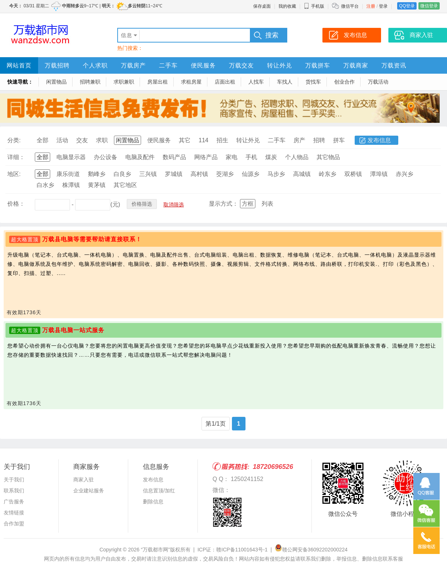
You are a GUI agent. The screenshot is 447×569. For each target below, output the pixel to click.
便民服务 (203, 65)
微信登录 (429, 5)
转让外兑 (279, 65)
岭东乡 (327, 174)
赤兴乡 (404, 174)
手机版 (314, 6)
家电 (231, 157)
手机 (251, 157)
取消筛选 (173, 205)
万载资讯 (393, 65)
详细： (16, 157)
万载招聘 (57, 65)
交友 (82, 140)
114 (203, 140)
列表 (267, 204)
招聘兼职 (90, 82)
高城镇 (302, 174)
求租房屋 (191, 82)
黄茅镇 (97, 185)
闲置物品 (56, 82)
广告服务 (14, 501)
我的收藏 (287, 6)
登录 (383, 6)
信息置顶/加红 (159, 490)
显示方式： (223, 204)
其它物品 (328, 157)
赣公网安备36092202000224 (311, 550)
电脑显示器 (71, 157)
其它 (185, 140)
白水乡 (45, 185)
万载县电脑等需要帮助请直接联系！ (92, 239)
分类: (14, 140)
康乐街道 (68, 174)
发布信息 (379, 140)
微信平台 (350, 6)
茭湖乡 (225, 174)
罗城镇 (173, 174)
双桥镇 (353, 174)
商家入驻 (83, 479)
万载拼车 (317, 65)
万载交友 (241, 65)
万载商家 (355, 65)
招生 (222, 140)
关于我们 (14, 479)
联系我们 (14, 490)
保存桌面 (262, 6)
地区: (14, 174)
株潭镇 (71, 185)
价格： (16, 204)
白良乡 (122, 174)
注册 (370, 6)
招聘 (319, 140)
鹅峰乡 (97, 174)
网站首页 (19, 65)
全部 (42, 140)
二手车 (168, 65)
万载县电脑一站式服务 (73, 330)
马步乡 (276, 174)
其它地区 (125, 185)
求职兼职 (124, 82)
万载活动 (378, 82)
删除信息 (153, 501)
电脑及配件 (140, 157)
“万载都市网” (155, 550)
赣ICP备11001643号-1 (241, 550)
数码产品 (174, 157)
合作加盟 (14, 523)
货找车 (313, 82)
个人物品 (297, 157)
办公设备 (105, 157)
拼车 (339, 140)
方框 (248, 204)
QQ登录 (407, 5)
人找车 (256, 82)
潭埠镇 (379, 174)
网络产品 (206, 157)
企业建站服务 (88, 490)
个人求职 (95, 65)
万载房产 (133, 65)
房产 (299, 140)
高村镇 (199, 174)
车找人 (284, 82)
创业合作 (344, 82)
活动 (62, 140)
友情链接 (14, 512)
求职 (102, 140)
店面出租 (225, 82)
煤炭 (271, 157)
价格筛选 (142, 204)
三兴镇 (148, 174)
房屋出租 (157, 82)
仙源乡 (250, 174)
